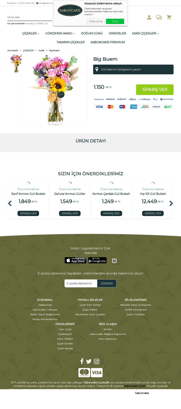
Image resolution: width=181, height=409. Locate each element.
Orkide (39, 23)
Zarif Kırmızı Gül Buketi (28, 194)
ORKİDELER (117, 33)
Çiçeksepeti (65, 334)
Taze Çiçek (65, 329)
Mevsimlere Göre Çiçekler (90, 314)
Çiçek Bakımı (90, 309)
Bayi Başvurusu (108, 338)
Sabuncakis (142, 393)
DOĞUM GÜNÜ (92, 33)
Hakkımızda (45, 304)
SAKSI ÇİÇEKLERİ (145, 33)
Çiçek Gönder (65, 343)
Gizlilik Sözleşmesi (136, 309)
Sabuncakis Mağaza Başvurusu (108, 334)
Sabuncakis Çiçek (134, 386)
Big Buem (54, 50)
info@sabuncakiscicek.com (51, 3)
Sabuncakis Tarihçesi (45, 309)
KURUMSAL (45, 299)
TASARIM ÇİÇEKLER (70, 42)
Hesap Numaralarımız (45, 319)
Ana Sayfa (12, 50)
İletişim (108, 329)
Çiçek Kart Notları (90, 304)
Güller (41, 50)
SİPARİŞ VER (28, 213)
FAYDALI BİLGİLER (90, 299)
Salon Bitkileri (65, 338)
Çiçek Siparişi (65, 348)
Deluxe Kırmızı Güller (69, 194)
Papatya (30, 23)
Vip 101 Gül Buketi (153, 194)
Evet (115, 21)
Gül (46, 23)
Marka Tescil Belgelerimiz (45, 314)
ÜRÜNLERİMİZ (65, 324)
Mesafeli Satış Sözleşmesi (135, 304)
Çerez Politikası (136, 314)
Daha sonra (96, 21)
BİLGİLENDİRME (136, 299)
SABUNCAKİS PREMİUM (107, 42)
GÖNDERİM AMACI (60, 33)
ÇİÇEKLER (30, 33)
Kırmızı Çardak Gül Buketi (111, 194)
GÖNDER (107, 283)
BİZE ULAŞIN (108, 324)
